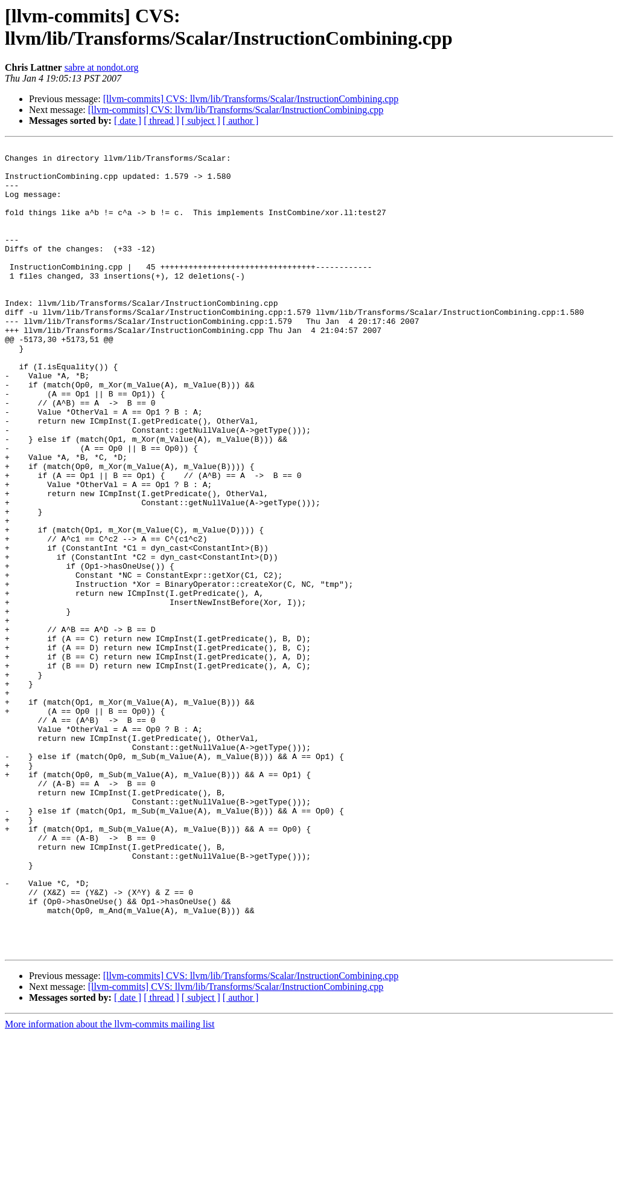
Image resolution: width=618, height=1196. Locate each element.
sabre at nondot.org (102, 67)
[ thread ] (161, 120)
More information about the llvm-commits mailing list (110, 1185)
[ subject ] (201, 120)
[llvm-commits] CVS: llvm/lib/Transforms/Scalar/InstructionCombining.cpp (251, 99)
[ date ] (127, 120)
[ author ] (241, 120)
